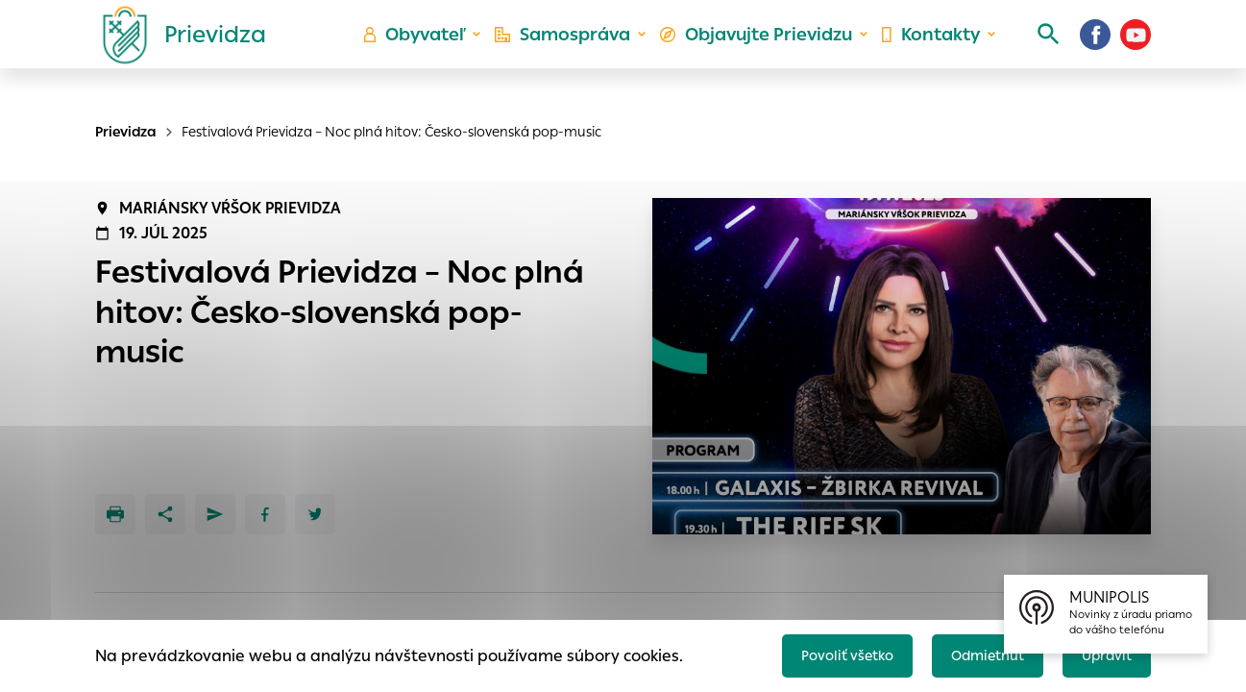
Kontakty (924, 53)
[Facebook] (1095, 52)
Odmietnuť (973, 650)
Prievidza (126, 131)
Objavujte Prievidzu (758, 53)
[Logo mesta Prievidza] (176, 53)
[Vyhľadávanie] (1032, 52)
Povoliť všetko (821, 650)
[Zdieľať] (165, 514)
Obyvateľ (431, 53)
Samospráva (575, 53)
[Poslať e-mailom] (215, 514)
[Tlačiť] (115, 514)
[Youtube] (1135, 52)
